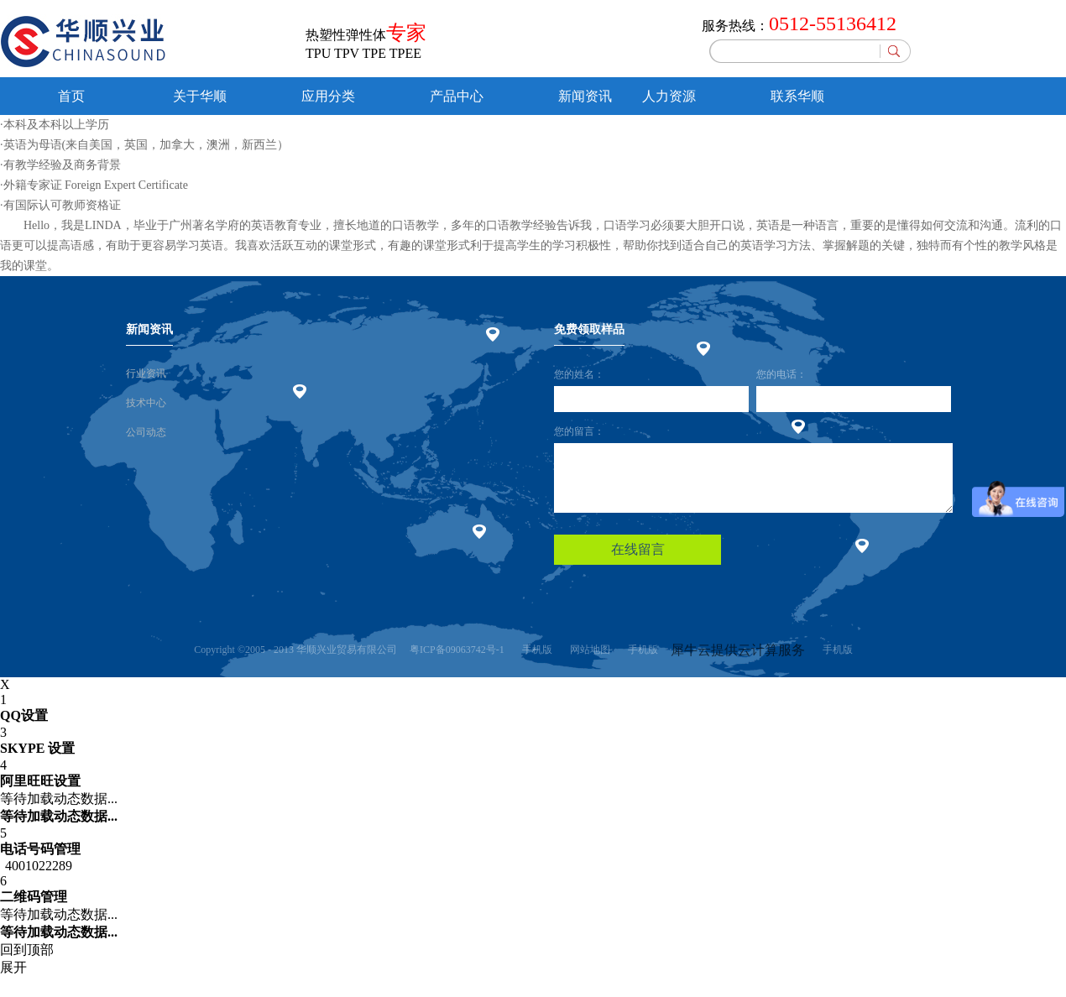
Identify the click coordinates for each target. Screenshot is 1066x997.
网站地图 (587, 649)
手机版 (534, 649)
